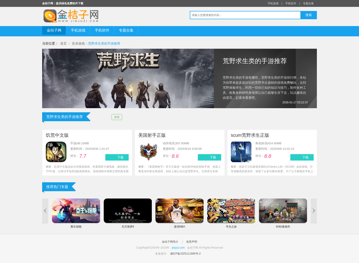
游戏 (117, 117)
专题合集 (308, 3)
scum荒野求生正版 (250, 135)
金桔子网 (54, 30)
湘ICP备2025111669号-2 (185, 253)
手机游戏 (273, 3)
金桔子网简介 (170, 241)
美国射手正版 (152, 135)
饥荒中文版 (57, 135)
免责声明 (191, 241)
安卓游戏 (78, 43)
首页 (63, 43)
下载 (120, 157)
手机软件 (290, 3)
